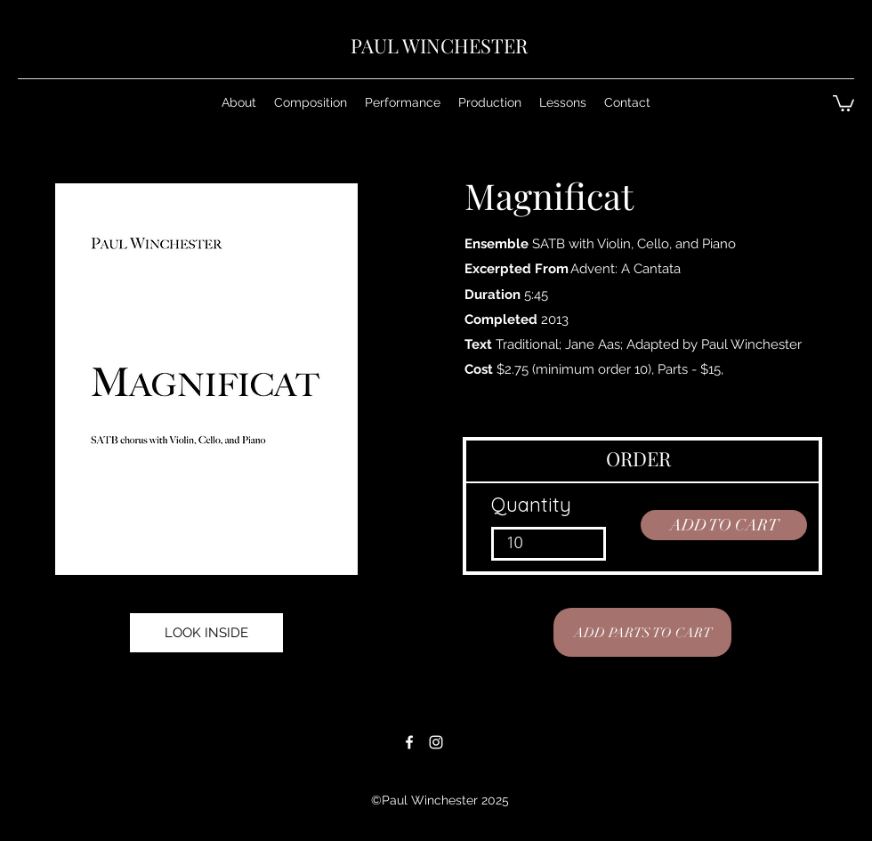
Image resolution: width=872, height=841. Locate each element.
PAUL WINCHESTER (439, 45)
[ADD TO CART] (724, 525)
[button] (310, 102)
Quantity (531, 504)
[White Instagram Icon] (436, 742)
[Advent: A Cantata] (625, 269)
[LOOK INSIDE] (206, 633)
